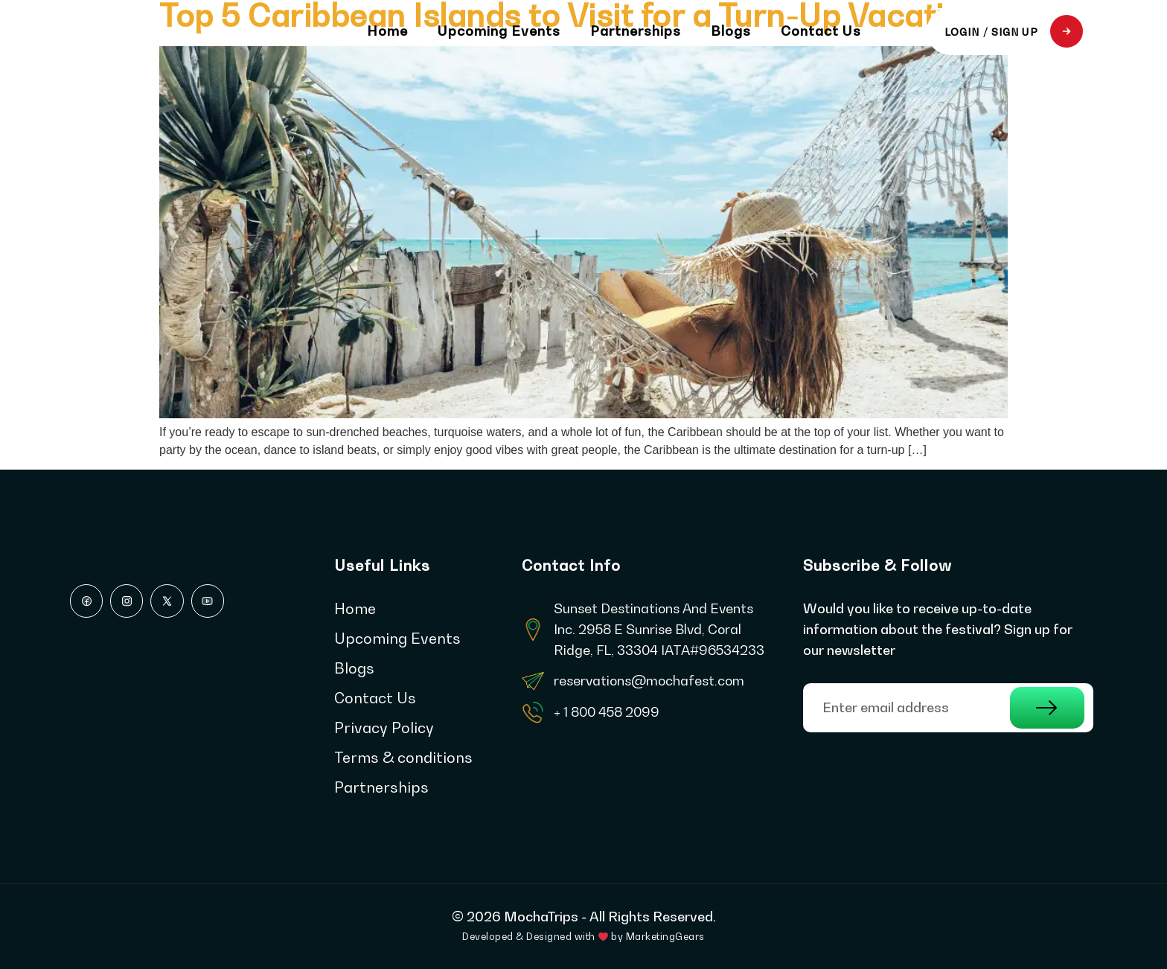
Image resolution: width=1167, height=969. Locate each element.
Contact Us (821, 31)
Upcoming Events (499, 31)
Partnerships (635, 31)
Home (387, 31)
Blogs (731, 31)
